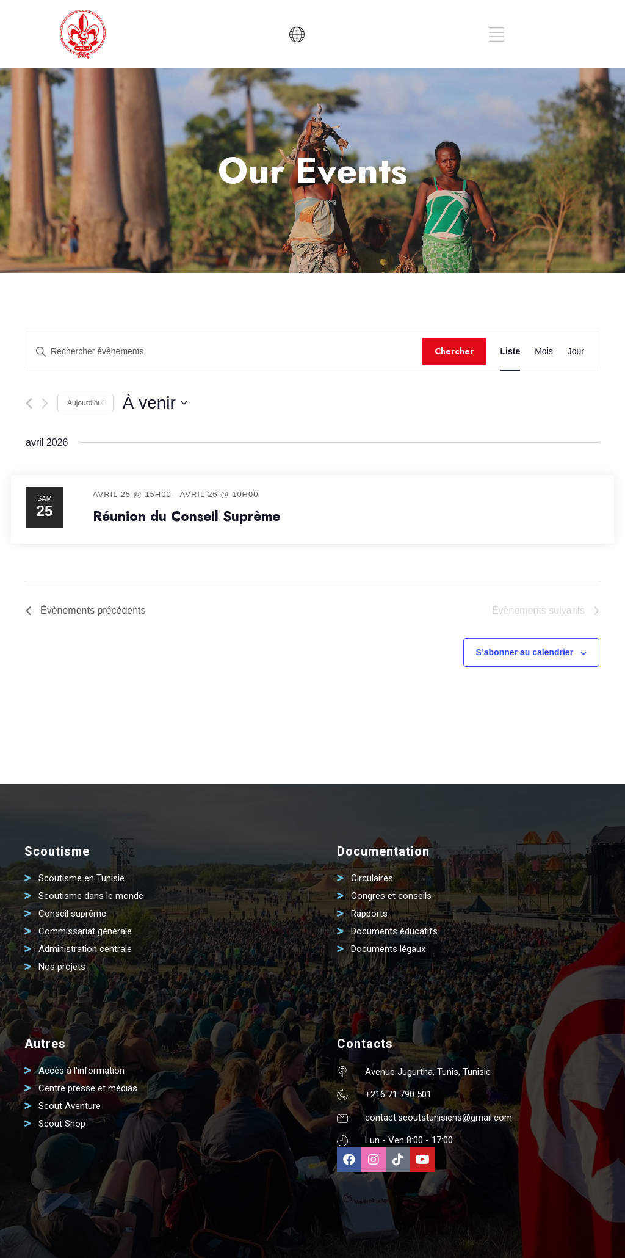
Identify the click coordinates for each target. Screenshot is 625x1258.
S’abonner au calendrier (525, 652)
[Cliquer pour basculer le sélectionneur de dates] (155, 403)
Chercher (454, 351)
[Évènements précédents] (29, 403)
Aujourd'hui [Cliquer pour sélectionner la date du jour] (85, 403)
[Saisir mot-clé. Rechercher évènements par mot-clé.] (224, 351)
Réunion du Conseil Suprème (186, 516)
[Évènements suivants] (45, 403)
